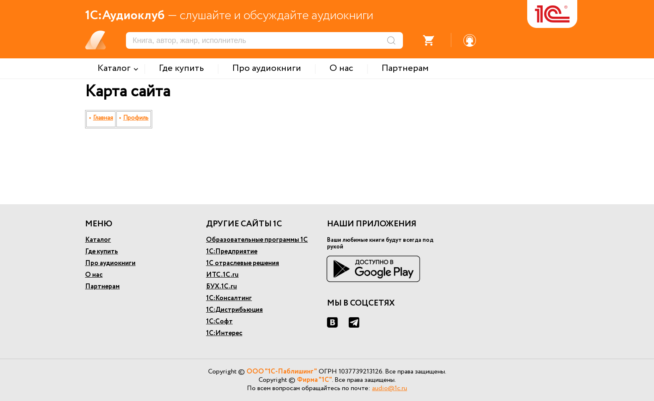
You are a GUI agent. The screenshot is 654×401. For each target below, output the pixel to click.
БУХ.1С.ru (221, 286)
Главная (103, 118)
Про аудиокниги (110, 263)
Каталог (98, 240)
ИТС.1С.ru (222, 275)
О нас (94, 275)
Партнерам (102, 286)
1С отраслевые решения (242, 263)
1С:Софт (219, 321)
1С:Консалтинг (229, 298)
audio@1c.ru (389, 388)
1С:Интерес (224, 333)
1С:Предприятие (231, 251)
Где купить (101, 251)
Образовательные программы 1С (257, 240)
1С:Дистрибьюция (234, 310)
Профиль (135, 118)
